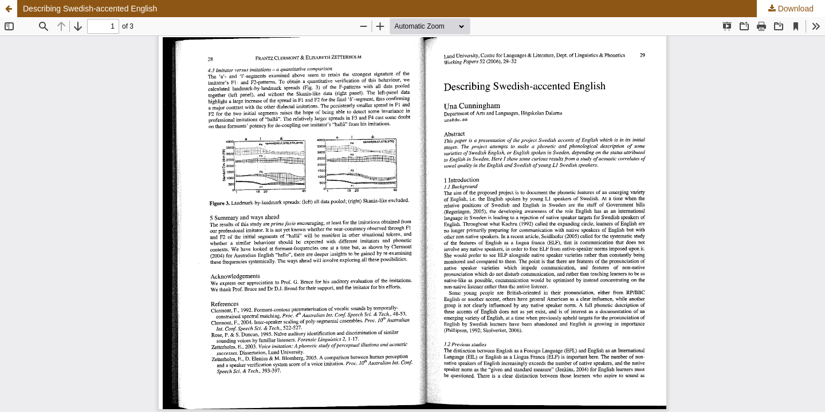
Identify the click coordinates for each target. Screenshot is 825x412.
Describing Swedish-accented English (90, 8)
